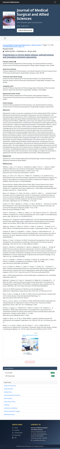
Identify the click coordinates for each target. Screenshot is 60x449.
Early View (16, 435)
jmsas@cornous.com (39, 440)
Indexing (6, 405)
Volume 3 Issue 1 (37, 45)
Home (15, 428)
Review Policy (8, 392)
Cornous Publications (11, 2)
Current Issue (17, 433)
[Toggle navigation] (55, 2)
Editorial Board (8, 389)
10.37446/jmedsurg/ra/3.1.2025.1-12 (13, 46)
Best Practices (8, 398)
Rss (14, 438)
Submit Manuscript (25, 30)
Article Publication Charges (12, 411)
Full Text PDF (29, 362)
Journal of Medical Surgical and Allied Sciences (16, 45)
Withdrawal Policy (9, 414)
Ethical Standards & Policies (12, 395)
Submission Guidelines (10, 408)
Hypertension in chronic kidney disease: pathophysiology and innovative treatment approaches (28, 55)
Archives (15, 430)
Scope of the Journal (10, 385)
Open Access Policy (9, 402)
